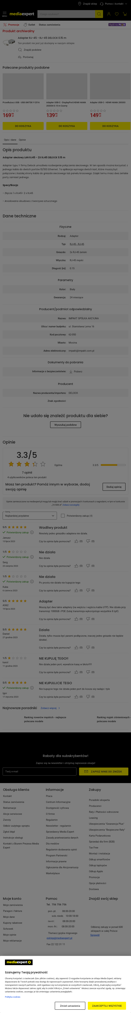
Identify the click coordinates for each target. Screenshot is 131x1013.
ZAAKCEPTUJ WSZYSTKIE (107, 1005)
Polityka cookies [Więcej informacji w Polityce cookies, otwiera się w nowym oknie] (12, 996)
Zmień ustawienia (70, 1005)
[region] (65, 984)
